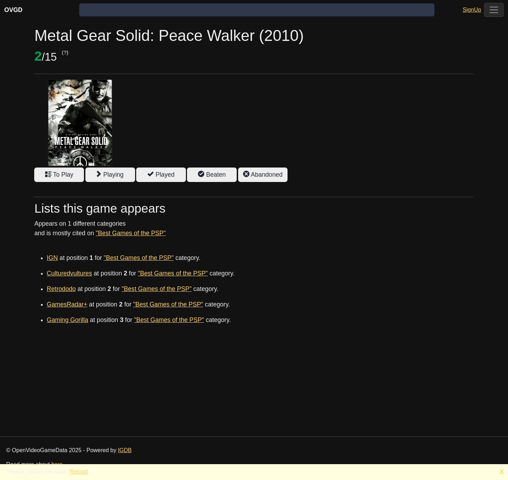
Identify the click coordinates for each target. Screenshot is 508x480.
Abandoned (263, 174)
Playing (110, 174)
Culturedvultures (69, 273)
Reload (79, 472)
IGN (52, 257)
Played (161, 174)
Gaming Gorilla (67, 319)
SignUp (472, 10)
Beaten (212, 174)
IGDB (125, 450)
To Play (59, 174)
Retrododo (61, 288)
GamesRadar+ (67, 304)
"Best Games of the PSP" (130, 233)
